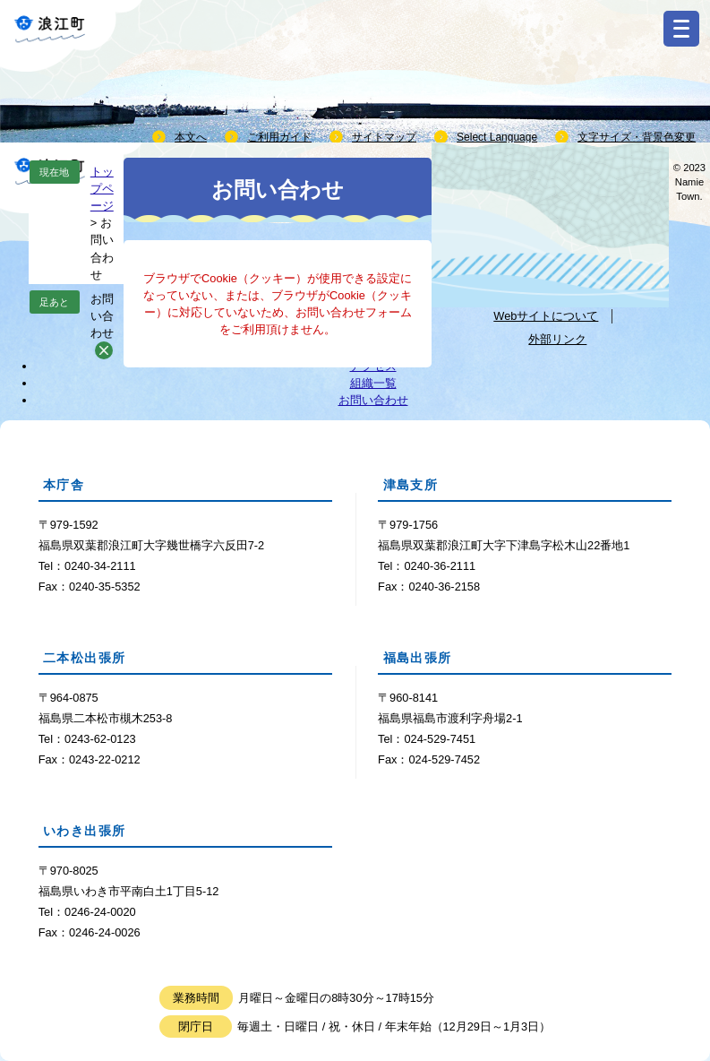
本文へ (191, 137)
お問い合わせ (102, 316)
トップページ (102, 188)
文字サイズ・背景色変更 (636, 137)
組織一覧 (373, 383)
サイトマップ (384, 137)
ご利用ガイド (279, 137)
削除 (104, 350)
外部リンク (557, 339)
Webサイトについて (545, 316)
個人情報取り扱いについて (546, 285)
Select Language (497, 137)
